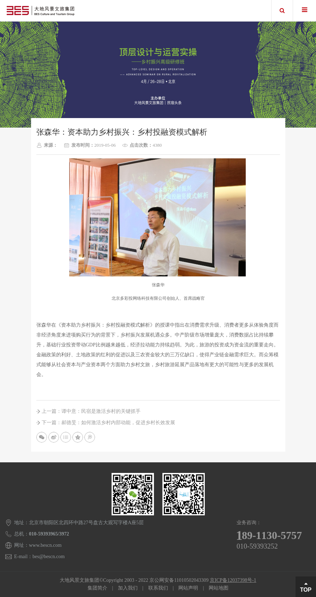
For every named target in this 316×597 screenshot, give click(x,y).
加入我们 (128, 588)
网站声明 (188, 588)
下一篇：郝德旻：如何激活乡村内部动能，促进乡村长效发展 (108, 422)
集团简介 (97, 588)
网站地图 (218, 588)
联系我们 (158, 588)
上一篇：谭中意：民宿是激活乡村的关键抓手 (91, 411)
